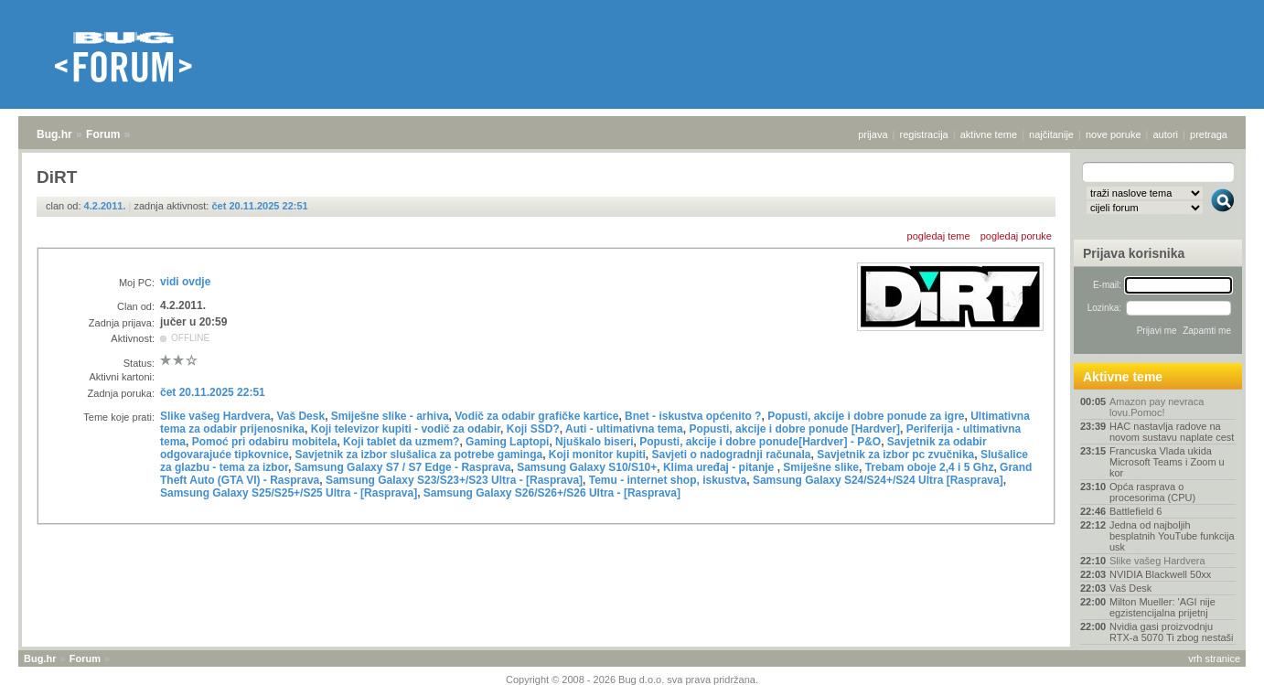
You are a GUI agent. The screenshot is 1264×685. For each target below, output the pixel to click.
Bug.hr (54, 134)
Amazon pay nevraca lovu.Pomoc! (1156, 407)
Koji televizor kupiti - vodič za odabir (405, 429)
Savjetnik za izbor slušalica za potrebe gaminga (418, 454)
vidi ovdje (185, 281)
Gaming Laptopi (507, 441)
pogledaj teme (938, 235)
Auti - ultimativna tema (624, 429)
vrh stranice (1214, 658)
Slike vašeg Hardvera (215, 416)
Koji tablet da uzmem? (401, 441)
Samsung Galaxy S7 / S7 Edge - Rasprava (403, 467)
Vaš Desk (300, 416)
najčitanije (1051, 134)
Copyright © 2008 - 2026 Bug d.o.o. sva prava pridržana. (632, 679)
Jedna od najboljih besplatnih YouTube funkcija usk (1172, 535)
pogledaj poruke (1016, 235)
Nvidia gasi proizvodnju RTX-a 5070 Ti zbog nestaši (1171, 632)
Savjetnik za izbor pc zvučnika (895, 454)
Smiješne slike (821, 467)
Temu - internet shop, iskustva (667, 480)
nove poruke (1113, 134)
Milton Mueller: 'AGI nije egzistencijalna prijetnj (1162, 607)
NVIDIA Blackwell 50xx (1160, 574)
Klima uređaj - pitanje (720, 467)
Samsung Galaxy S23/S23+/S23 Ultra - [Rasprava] (454, 480)
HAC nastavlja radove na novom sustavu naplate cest (1171, 432)
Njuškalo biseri (594, 441)
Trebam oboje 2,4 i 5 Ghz (929, 467)
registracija (924, 134)
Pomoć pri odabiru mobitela (264, 441)
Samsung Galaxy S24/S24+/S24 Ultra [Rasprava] (878, 480)
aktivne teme (988, 134)
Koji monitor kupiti (597, 454)
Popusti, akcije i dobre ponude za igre (865, 416)
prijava (872, 134)
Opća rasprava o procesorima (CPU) (1152, 492)
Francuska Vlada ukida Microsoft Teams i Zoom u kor (1167, 461)
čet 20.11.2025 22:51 (259, 205)
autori (1166, 134)
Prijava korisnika (1133, 253)
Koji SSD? (533, 429)
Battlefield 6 (1135, 511)
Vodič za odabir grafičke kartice (536, 416)
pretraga (1208, 134)
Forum (103, 134)
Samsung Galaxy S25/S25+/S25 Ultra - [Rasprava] (288, 493)
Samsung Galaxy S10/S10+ (587, 467)
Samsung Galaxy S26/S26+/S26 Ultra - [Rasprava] (551, 493)
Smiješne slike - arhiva (390, 416)
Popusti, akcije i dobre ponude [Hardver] (794, 429)
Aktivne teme (1122, 376)
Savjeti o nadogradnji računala (731, 454)
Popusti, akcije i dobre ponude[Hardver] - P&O (760, 441)
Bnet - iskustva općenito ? (693, 416)
